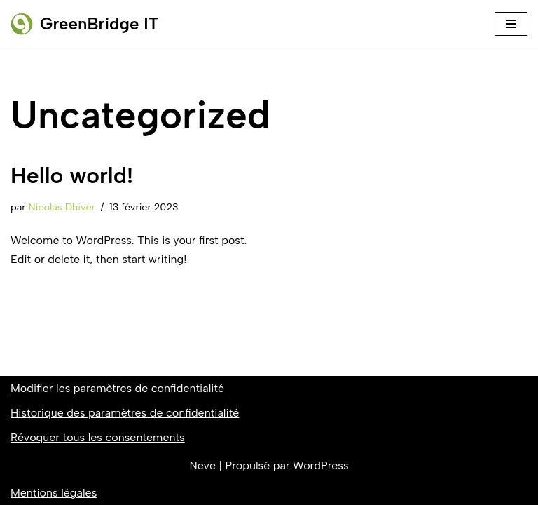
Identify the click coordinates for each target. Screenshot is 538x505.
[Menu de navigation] (511, 24)
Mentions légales (54, 492)
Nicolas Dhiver (62, 207)
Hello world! (72, 175)
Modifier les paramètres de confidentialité (117, 388)
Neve (202, 465)
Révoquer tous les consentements (98, 437)
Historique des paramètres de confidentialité (125, 412)
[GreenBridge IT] (84, 24)
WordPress (320, 465)
